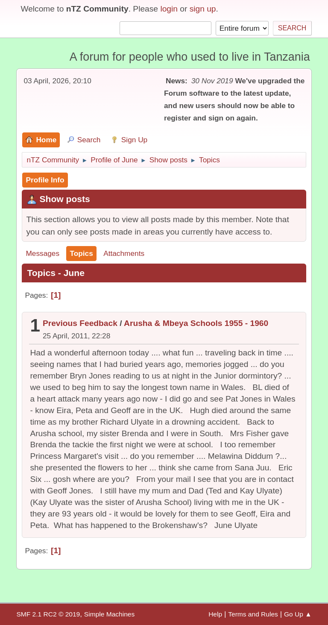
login (169, 8)
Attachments (123, 253)
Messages (42, 253)
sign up (203, 8)
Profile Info (45, 180)
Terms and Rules (253, 614)
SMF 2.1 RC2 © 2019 (48, 614)
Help (215, 614)
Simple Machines (109, 614)
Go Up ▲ (298, 614)
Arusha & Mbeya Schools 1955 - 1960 (196, 323)
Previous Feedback (80, 323)
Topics (81, 253)
